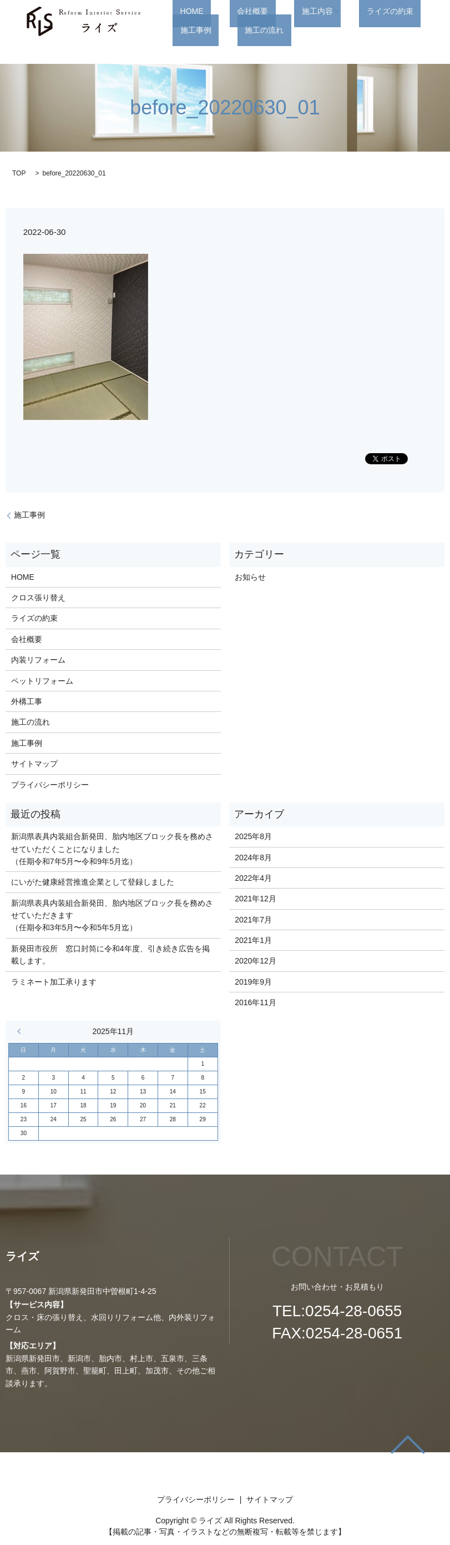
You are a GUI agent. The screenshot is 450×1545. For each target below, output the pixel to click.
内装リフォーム (38, 659)
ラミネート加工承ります (54, 981)
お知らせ (250, 577)
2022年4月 (253, 878)
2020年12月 (255, 960)
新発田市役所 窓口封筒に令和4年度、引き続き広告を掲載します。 (110, 954)
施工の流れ (192, 30)
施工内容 (279, 11)
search (238, 30)
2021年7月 (253, 919)
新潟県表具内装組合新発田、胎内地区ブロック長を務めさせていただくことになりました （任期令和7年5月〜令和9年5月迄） (112, 849)
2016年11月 (255, 1002)
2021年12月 (255, 898)
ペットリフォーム (42, 680)
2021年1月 (253, 940)
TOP (19, 173)
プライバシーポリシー (50, 784)
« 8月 (22, 1031)
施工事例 (402, 11)
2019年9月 (253, 981)
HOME (184, 11)
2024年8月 (253, 857)
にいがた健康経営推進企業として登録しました (92, 881)
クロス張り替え (38, 597)
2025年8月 (253, 836)
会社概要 (230, 11)
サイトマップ (34, 763)
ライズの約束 (345, 11)
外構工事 (26, 701)
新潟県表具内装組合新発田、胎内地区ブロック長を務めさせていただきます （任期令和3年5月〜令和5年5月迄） (112, 915)
